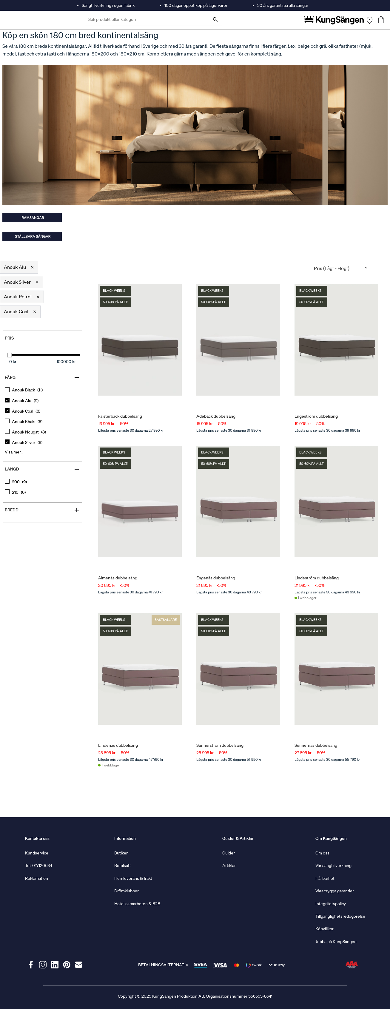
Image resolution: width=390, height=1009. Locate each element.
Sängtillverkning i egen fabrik (108, 5)
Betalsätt (122, 865)
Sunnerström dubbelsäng (219, 745)
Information (125, 838)
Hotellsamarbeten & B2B (137, 903)
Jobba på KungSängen (336, 941)
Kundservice (36, 853)
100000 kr (66, 361)
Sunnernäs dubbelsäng (316, 745)
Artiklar (229, 865)
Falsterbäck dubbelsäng (120, 416)
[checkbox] (42, 390)
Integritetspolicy (330, 903)
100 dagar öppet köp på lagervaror (195, 5)
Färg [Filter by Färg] (42, 377)
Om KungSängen (331, 838)
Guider (228, 853)
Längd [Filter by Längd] (42, 469)
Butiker (121, 853)
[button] (19, 267)
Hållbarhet (324, 878)
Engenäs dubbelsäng (215, 577)
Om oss (322, 853)
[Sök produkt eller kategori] (153, 20)
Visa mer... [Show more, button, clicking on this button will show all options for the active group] (14, 452)
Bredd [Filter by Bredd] (42, 510)
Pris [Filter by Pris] (42, 338)
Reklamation (36, 878)
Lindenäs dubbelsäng (118, 745)
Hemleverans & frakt (133, 878)
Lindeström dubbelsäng (317, 577)
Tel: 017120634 (38, 865)
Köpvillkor (324, 928)
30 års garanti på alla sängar (282, 5)
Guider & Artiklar (237, 838)
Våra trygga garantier (334, 891)
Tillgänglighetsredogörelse (340, 916)
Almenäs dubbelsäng (117, 577)
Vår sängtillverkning (333, 865)
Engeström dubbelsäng (316, 416)
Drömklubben (127, 891)
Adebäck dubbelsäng (215, 416)
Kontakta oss (37, 838)
